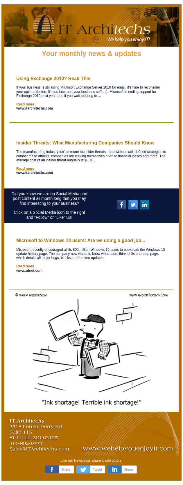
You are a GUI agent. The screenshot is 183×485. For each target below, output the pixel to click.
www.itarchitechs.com (34, 108)
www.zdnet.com (29, 271)
